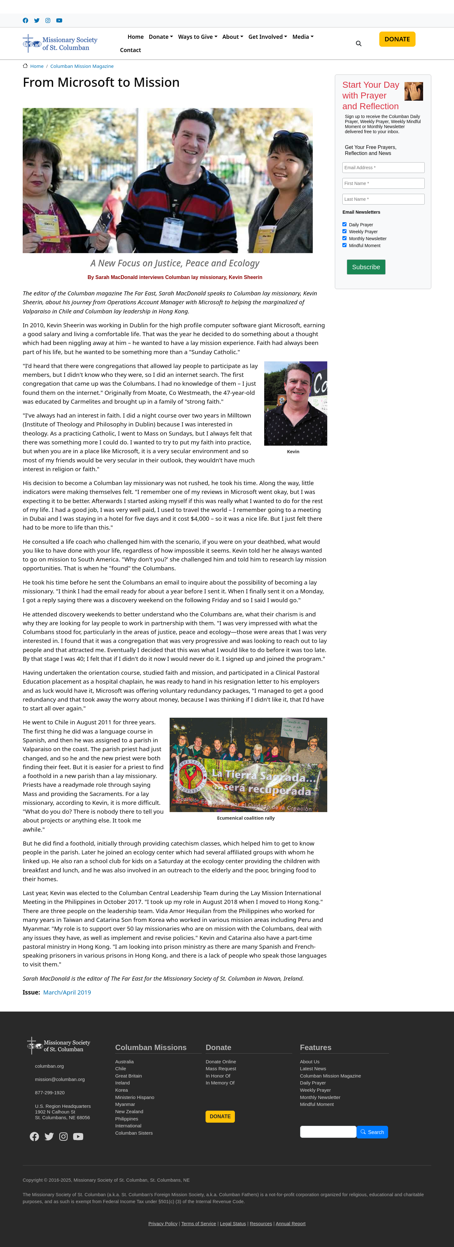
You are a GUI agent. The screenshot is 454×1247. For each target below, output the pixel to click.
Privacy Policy (163, 1223)
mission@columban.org (60, 1079)
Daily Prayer (360, 224)
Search (376, 1132)
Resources (261, 1223)
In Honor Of (218, 1075)
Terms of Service (198, 1223)
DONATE (397, 39)
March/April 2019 (67, 992)
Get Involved (265, 36)
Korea (121, 1090)
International (128, 1125)
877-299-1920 (50, 1092)
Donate (159, 36)
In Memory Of (220, 1082)
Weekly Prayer (363, 231)
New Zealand (129, 1111)
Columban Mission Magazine (82, 66)
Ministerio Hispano (134, 1097)
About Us (310, 1061)
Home (136, 36)
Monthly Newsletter (367, 238)
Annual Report (291, 1223)
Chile (120, 1068)
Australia (124, 1061)
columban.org (49, 1066)
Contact (130, 50)
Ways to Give (195, 36)
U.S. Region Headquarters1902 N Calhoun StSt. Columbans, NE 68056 (63, 1111)
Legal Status (233, 1223)
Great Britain (128, 1075)
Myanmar (125, 1104)
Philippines (126, 1118)
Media (300, 36)
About (231, 36)
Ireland (122, 1082)
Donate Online (221, 1061)
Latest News (313, 1068)
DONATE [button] (220, 1116)
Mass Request (221, 1068)
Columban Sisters (134, 1133)
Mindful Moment (364, 245)
